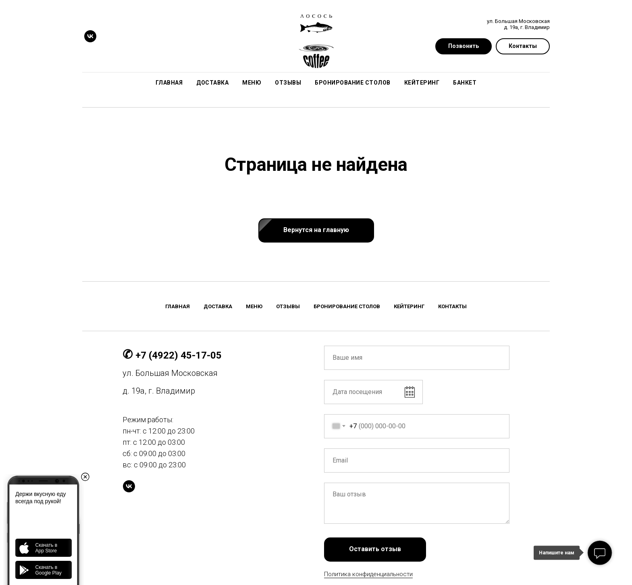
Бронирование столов (353, 82)
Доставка (212, 82)
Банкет (464, 82)
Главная (169, 82)
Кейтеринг (422, 82)
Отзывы (288, 82)
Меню (251, 82)
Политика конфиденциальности (368, 574)
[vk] (90, 36)
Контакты (452, 306)
